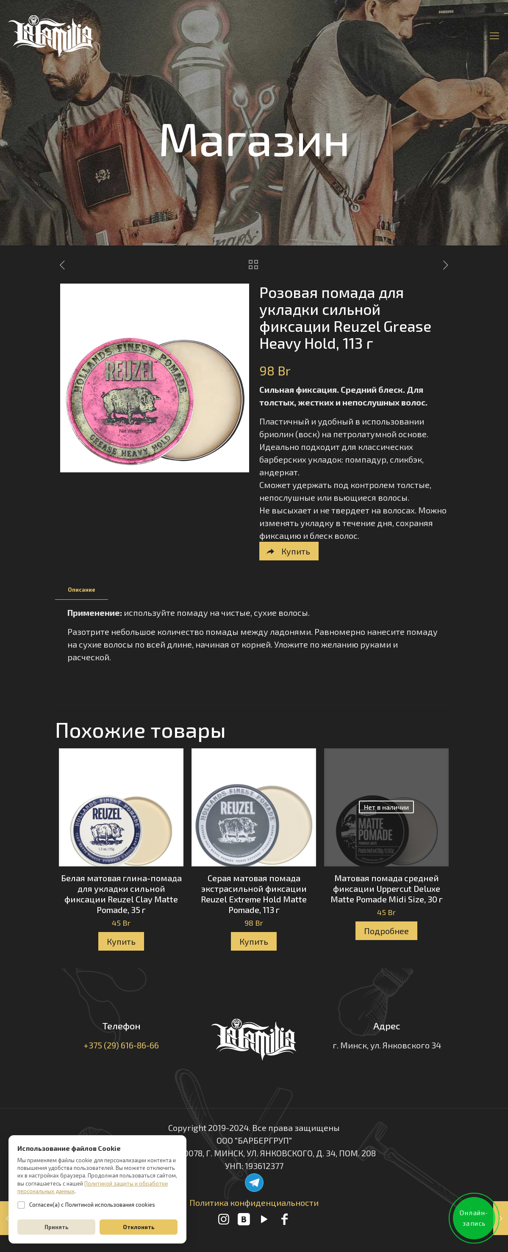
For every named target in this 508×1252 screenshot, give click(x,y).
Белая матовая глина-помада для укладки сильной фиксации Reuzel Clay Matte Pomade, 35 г (121, 894)
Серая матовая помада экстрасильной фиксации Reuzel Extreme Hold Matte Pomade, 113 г (254, 894)
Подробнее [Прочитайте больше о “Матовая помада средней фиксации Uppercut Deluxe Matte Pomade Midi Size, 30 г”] (386, 931)
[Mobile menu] (494, 35)
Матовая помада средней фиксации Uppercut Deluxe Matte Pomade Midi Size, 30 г (386, 888)
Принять (56, 1227)
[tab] (81, 589)
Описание (81, 589)
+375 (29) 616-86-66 (121, 1045)
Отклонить (139, 1227)
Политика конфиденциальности (254, 1202)
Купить (121, 941)
